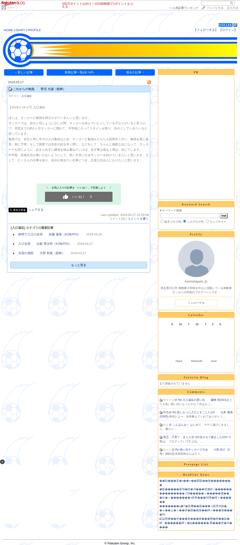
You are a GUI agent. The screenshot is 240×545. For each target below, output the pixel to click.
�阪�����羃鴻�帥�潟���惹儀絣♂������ (195, 489)
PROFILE (34, 30)
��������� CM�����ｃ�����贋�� (194, 493)
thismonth (196, 361)
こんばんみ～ (181, 424)
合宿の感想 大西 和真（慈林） (41, 253)
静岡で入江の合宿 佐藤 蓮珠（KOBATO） (49, 234)
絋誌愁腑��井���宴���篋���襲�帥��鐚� (194, 518)
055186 (225, 25)
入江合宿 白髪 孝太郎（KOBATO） (44, 243)
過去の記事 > (135, 72)
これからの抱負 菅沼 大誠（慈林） (39, 89)
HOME (8, 30)
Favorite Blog (196, 377)
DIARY (20, 30)
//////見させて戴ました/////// (212, 437)
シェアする (36, 209)
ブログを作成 (214, 8)
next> (214, 361)
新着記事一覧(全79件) (79, 72)
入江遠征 (26, 95)
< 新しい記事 (24, 72)
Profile (196, 234)
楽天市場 (232, 8)
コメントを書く (138, 218)
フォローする (196, 302)
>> (183, 8)
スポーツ (12, 7)
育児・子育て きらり (177, 437)
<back (178, 361)
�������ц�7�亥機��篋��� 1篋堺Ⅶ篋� (193, 506)
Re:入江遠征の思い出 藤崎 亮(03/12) (203, 400)
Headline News (196, 474)
